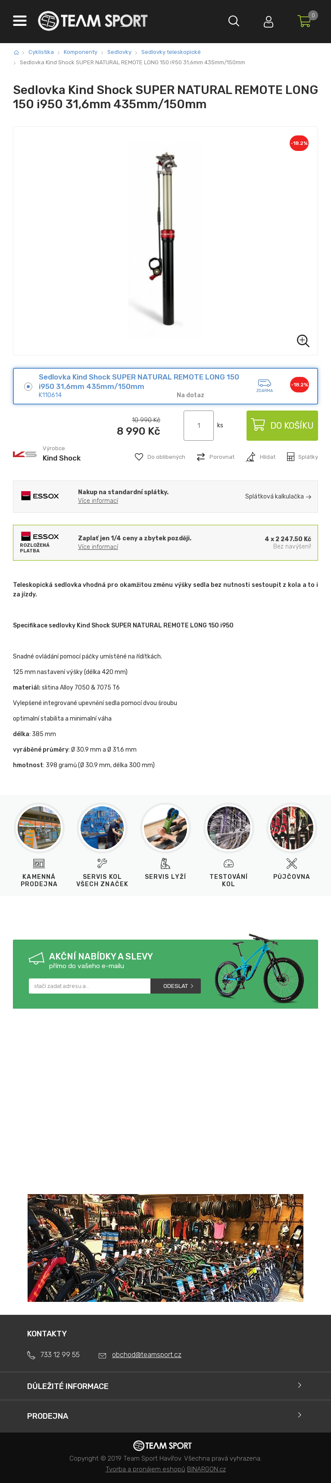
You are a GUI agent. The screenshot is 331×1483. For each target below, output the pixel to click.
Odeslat (175, 986)
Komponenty (80, 52)
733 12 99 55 (60, 1355)
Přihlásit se (268, 19)
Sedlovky (119, 52)
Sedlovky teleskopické (171, 52)
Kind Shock (62, 458)
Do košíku (282, 425)
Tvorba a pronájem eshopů (145, 1469)
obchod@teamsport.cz (146, 1355)
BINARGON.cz (206, 1469)
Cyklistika (41, 52)
